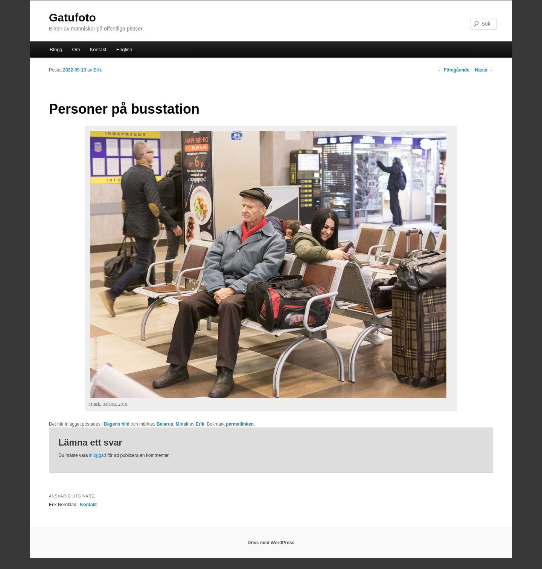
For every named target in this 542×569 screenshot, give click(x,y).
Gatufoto (72, 17)
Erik (97, 70)
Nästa (484, 70)
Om (76, 49)
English (124, 49)
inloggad (97, 455)
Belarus (165, 424)
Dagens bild (116, 424)
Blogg (56, 49)
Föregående (453, 70)
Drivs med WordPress (271, 542)
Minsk (182, 424)
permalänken (240, 424)
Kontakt (98, 49)
